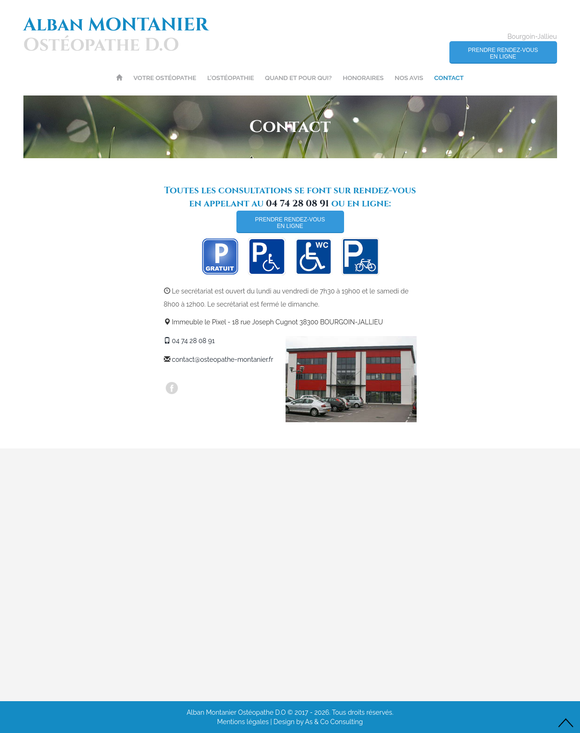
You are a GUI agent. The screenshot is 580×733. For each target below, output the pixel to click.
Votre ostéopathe (164, 77)
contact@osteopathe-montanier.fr (222, 359)
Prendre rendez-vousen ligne (503, 53)
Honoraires (363, 77)
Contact (448, 77)
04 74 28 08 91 (297, 204)
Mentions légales (243, 722)
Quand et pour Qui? (298, 77)
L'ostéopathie (230, 77)
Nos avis (409, 77)
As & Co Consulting (334, 722)
